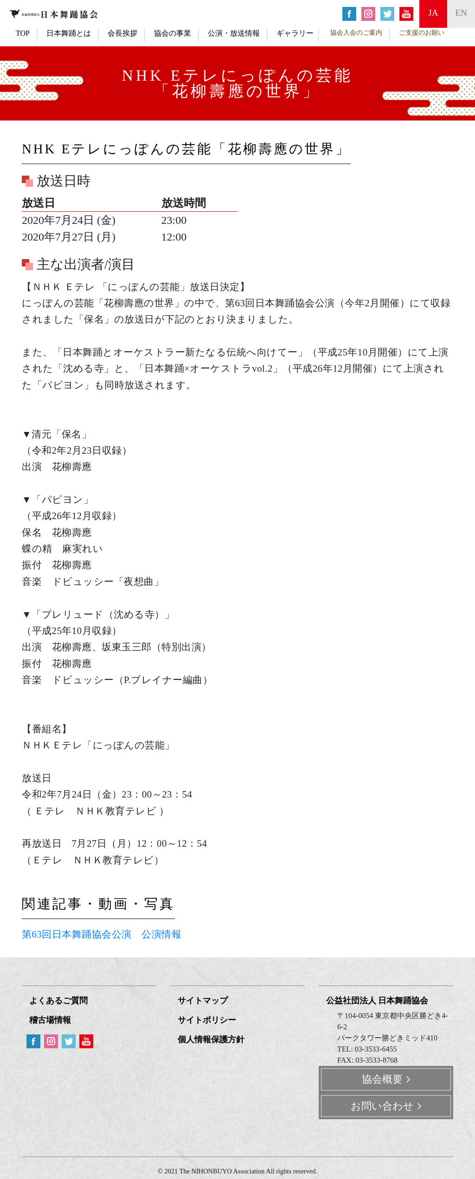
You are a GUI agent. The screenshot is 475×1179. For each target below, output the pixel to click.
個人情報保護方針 (211, 1039)
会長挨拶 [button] (122, 33)
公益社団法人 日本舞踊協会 (377, 1000)
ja (433, 13)
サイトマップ (203, 1000)
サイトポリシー (207, 1020)
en (461, 13)
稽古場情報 (50, 1020)
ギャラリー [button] (295, 33)
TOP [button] (23, 33)
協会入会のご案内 (356, 32)
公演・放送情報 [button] (234, 33)
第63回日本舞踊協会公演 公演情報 (101, 934)
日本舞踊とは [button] (68, 33)
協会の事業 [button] (172, 33)
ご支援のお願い (421, 32)
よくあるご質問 (58, 1000)
